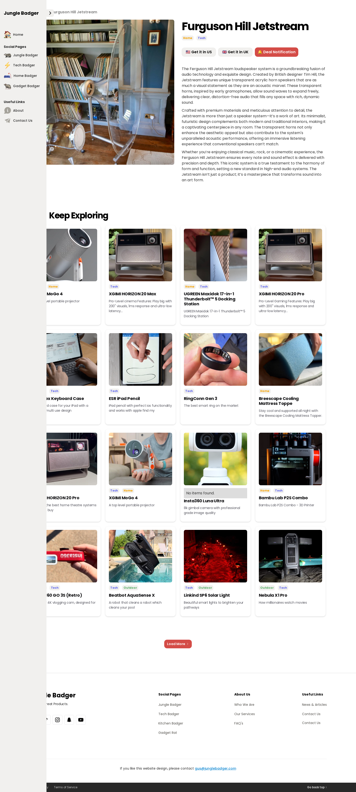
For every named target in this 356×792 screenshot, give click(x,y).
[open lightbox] (101, 92)
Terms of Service (65, 787)
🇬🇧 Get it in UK (235, 52)
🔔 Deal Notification (276, 52)
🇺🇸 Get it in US (199, 52)
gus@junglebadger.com (215, 768)
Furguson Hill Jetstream (74, 12)
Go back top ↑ (317, 787)
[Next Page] (178, 644)
